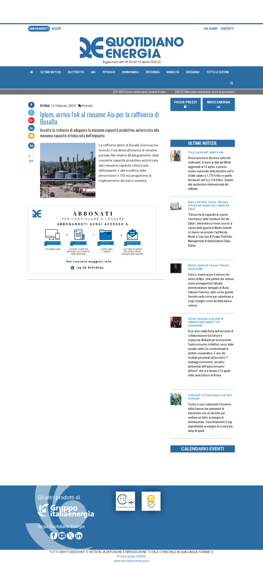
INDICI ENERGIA (218, 104)
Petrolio (109, 72)
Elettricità (76, 72)
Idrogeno (192, 72)
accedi (56, 28)
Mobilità (172, 72)
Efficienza (152, 72)
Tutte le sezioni (217, 72)
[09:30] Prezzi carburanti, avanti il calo (143, 92)
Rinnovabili (130, 72)
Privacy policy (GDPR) (131, 556)
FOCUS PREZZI (185, 104)
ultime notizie (50, 72)
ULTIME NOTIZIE (202, 143)
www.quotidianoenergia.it (131, 561)
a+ (31, 160)
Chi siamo (211, 28)
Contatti (227, 28)
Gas (93, 72)
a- (29, 155)
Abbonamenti (39, 28)
